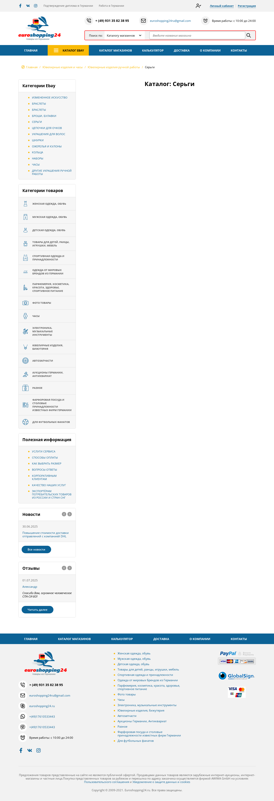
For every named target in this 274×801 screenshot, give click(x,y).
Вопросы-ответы (44, 469)
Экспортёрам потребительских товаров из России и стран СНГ (51, 494)
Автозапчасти (127, 716)
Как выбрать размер (46, 463)
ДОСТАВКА (182, 50)
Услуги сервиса (43, 451)
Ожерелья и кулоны (47, 146)
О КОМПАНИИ (210, 50)
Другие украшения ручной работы (52, 172)
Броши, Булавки (44, 116)
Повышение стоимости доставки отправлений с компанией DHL (45, 534)
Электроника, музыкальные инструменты (147, 705)
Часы (36, 164)
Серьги (37, 122)
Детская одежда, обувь (133, 664)
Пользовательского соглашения (106, 782)
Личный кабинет (222, 6)
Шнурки (38, 140)
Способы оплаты (45, 457)
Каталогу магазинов (121, 35)
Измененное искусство (49, 97)
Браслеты (39, 103)
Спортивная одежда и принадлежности (145, 675)
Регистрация (247, 6)
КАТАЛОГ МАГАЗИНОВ (115, 50)
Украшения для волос (48, 134)
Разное (122, 726)
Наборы (37, 158)
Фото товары (127, 694)
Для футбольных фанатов (136, 741)
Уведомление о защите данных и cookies (161, 782)
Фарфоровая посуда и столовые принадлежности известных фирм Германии (149, 733)
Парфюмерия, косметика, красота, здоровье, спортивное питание (149, 687)
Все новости (36, 549)
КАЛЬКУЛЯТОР (153, 50)
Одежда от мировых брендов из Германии (148, 680)
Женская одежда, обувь (134, 653)
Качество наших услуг (49, 485)
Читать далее (37, 609)
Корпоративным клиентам (44, 477)
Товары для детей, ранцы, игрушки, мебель (148, 669)
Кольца (37, 152)
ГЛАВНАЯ (31, 50)
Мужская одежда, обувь (134, 659)
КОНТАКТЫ (239, 50)
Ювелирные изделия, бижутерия (141, 710)
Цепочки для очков (47, 128)
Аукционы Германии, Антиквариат (142, 721)
